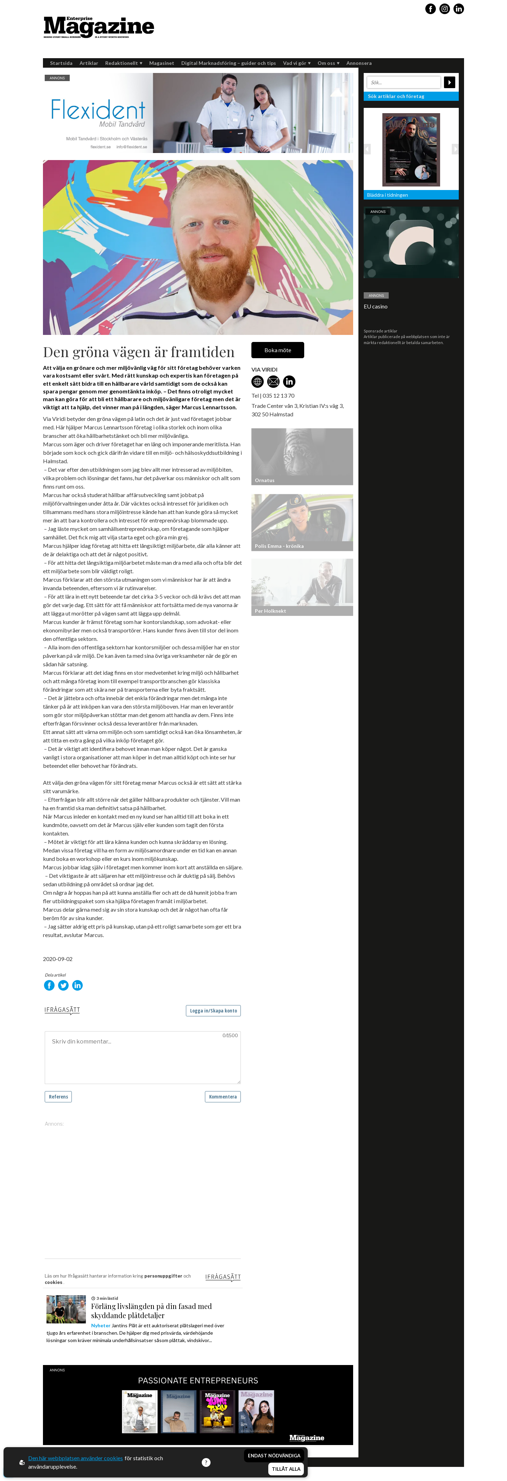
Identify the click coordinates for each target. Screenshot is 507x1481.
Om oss (328, 63)
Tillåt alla (286, 1469)
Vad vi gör (297, 63)
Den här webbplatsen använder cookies (75, 1458)
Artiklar (89, 63)
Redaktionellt (123, 63)
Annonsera (359, 63)
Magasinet (161, 63)
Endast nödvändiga (274, 1455)
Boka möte (277, 350)
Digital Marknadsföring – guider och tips (228, 63)
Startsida (61, 63)
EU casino (376, 306)
